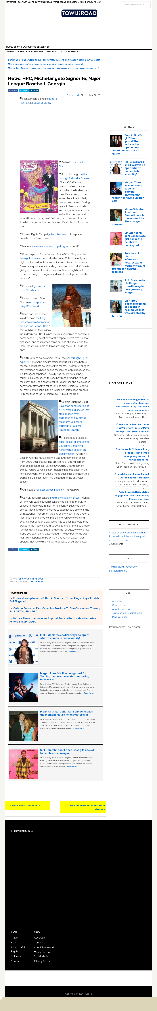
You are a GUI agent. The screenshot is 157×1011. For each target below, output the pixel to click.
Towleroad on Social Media (127, 613)
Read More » (74, 652)
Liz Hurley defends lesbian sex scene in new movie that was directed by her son (129, 308)
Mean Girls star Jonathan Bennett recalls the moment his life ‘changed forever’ (66, 713)
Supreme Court (36, 579)
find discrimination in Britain (65, 497)
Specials (16, 961)
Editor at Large (41, 102)
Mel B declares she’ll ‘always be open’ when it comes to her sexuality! (45, 63)
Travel (14, 937)
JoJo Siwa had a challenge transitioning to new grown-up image (134, 286)
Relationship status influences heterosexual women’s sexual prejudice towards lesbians (128, 262)
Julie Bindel (37, 582)
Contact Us (118, 605)
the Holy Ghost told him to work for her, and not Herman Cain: (35, 322)
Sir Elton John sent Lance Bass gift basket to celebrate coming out (67, 751)
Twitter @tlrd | (117, 566)
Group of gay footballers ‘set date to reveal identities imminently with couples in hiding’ (127, 536)
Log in (88, 994)
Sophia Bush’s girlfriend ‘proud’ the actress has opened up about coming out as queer (54, 59)
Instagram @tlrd (118, 570)
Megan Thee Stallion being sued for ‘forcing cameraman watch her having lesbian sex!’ (53, 68)
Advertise (117, 601)
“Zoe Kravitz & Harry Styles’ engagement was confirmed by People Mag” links (132, 495)
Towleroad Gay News (79, 13)
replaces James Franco (49, 489)
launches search (60, 234)
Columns (16, 956)
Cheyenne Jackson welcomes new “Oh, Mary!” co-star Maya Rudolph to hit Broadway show (132, 428)
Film (13, 942)
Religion (22, 579)
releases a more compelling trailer (53, 246)
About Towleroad (121, 609)
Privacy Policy (119, 617)
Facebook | (132, 566)
